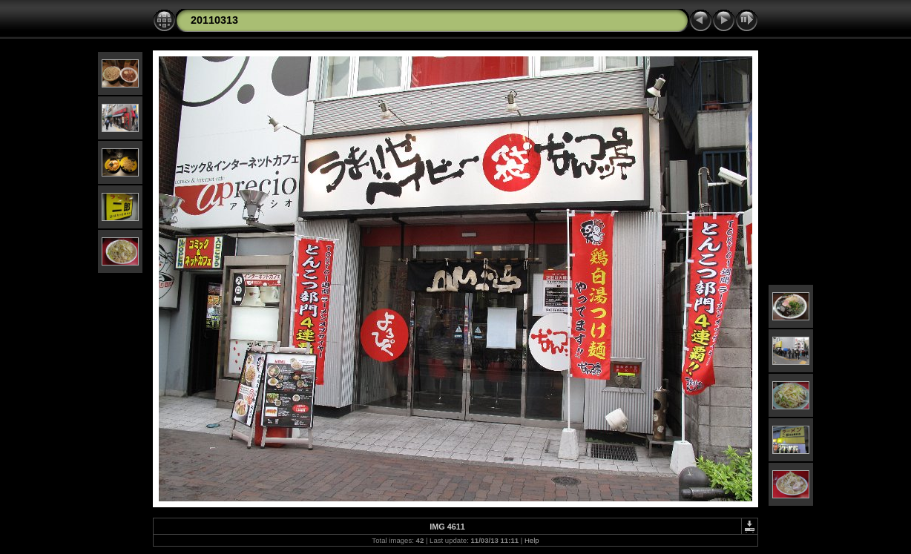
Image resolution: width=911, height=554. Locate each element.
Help (531, 540)
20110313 (214, 20)
